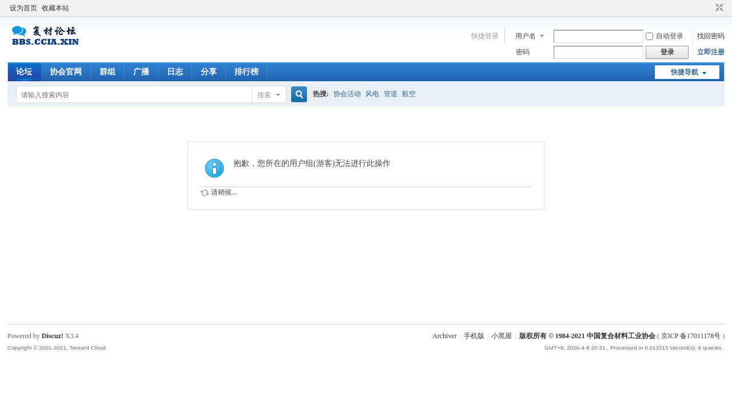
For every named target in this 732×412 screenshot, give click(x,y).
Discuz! (52, 336)
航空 (409, 94)
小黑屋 (501, 336)
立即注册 (711, 52)
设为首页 (23, 8)
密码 (523, 52)
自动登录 (664, 36)
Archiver (444, 336)
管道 (390, 94)
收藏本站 (55, 8)
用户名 (525, 36)
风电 (372, 94)
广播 (141, 72)
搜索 (264, 95)
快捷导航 (684, 72)
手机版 (474, 336)
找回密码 (711, 36)
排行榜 (246, 72)
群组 (108, 72)
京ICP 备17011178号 (691, 336)
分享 (209, 72)
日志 (175, 72)
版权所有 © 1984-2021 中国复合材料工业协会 (587, 336)
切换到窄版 (718, 8)
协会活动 (347, 94)
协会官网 (66, 72)
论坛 (24, 72)
